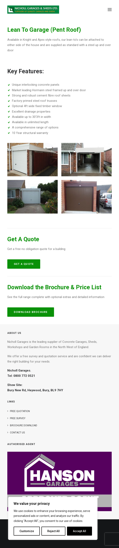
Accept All (79, 531)
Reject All (53, 531)
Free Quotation (20, 411)
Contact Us (17, 432)
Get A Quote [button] (24, 264)
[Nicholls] (33, 9)
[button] (109, 9)
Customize (26, 531)
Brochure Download (23, 425)
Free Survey (17, 418)
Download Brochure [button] (31, 312)
